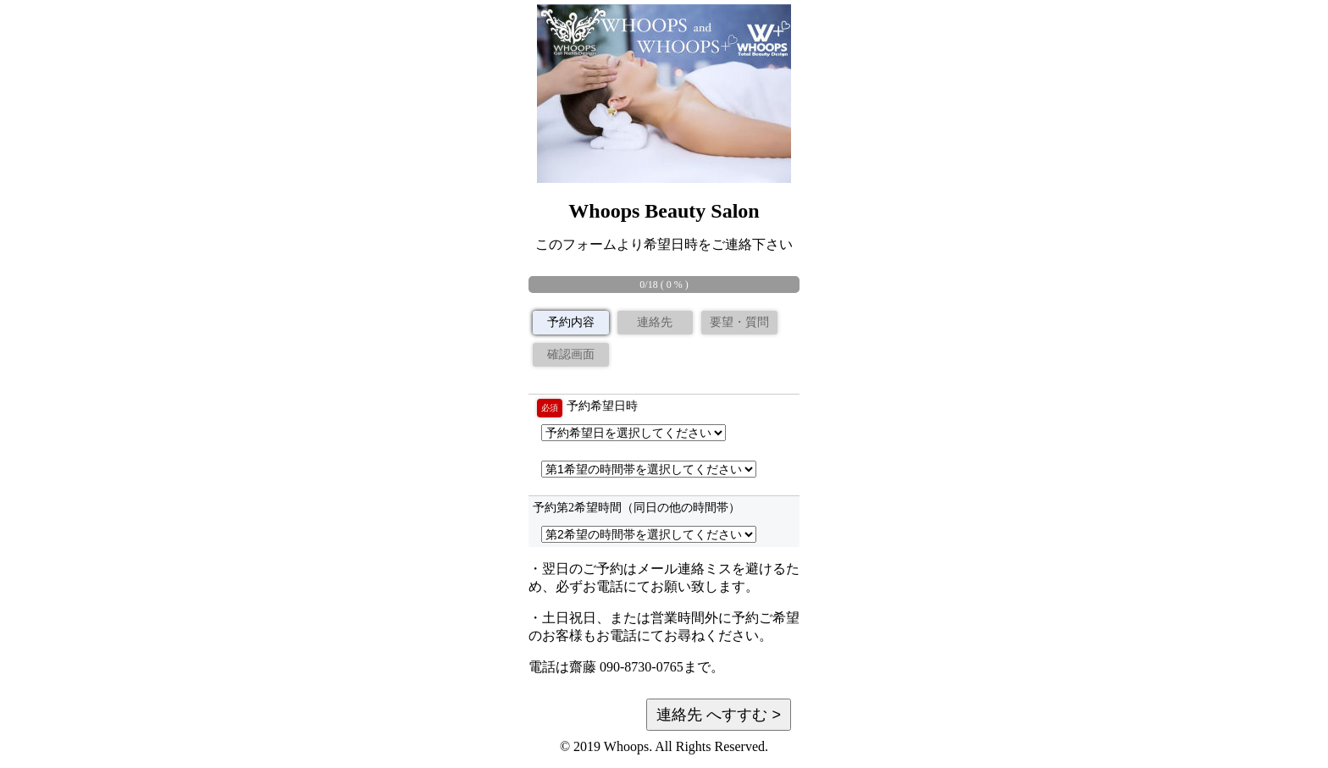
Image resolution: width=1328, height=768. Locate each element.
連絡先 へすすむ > (718, 714)
